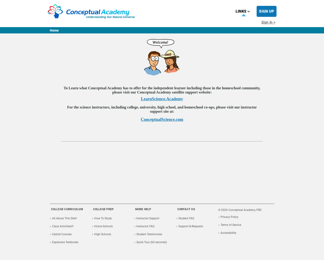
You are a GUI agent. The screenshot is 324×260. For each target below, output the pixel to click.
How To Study (103, 218)
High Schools (102, 234)
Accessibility (228, 233)
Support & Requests (190, 226)
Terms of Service (231, 225)
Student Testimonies (149, 234)
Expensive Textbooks (65, 242)
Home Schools (103, 226)
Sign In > (268, 22)
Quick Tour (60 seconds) (151, 242)
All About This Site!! (64, 218)
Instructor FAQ (145, 226)
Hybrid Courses (62, 234)
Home (54, 30)
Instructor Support (147, 218)
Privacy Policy (229, 217)
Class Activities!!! (62, 226)
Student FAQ (186, 218)
